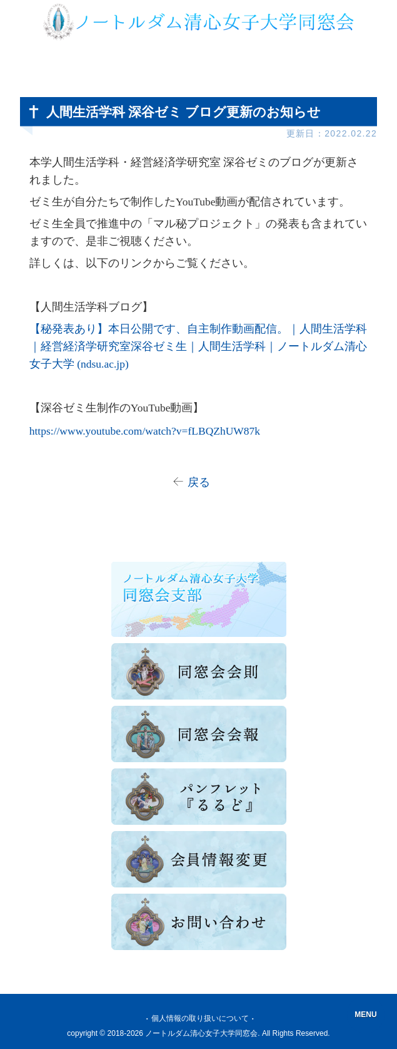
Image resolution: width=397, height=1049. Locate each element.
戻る (199, 482)
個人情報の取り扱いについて (200, 1018)
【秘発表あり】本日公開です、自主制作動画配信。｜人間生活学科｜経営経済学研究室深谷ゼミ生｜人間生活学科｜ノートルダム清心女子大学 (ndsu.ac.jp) (198, 346)
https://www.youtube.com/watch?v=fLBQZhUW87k (144, 431)
